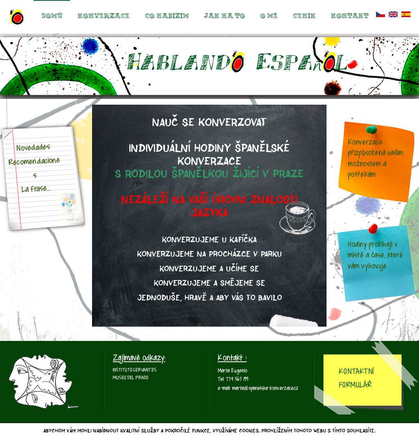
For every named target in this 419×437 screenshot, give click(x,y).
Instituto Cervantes (135, 370)
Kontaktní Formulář (356, 378)
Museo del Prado (130, 378)
